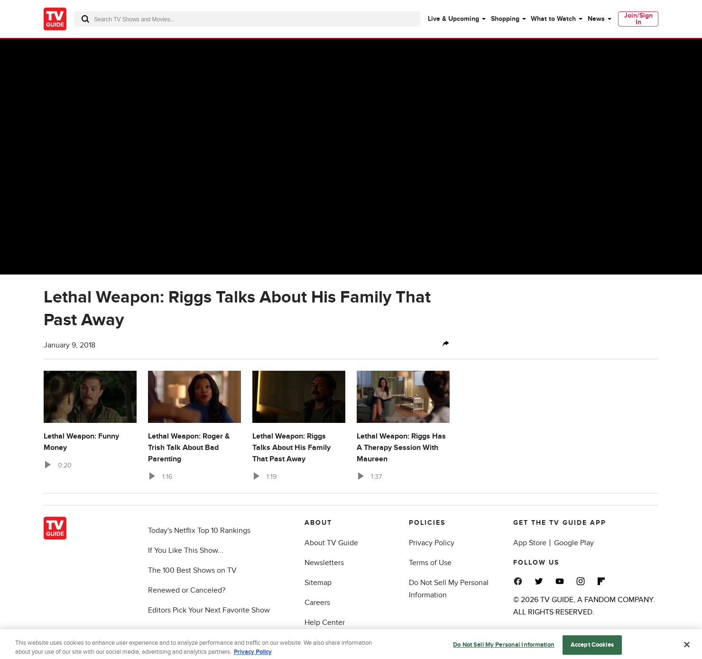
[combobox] (247, 19)
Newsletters (324, 562)
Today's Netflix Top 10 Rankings (199, 530)
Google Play (574, 543)
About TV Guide (331, 543)
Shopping (505, 19)
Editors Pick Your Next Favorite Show (209, 610)
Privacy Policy (431, 543)
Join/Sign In (638, 18)
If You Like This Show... (185, 550)
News (596, 19)
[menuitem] (456, 19)
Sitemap (318, 582)
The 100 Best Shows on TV (192, 570)
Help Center (325, 622)
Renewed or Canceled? (186, 590)
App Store (529, 543)
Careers (317, 602)
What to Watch (553, 19)
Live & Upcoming (453, 19)
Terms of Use (430, 562)
